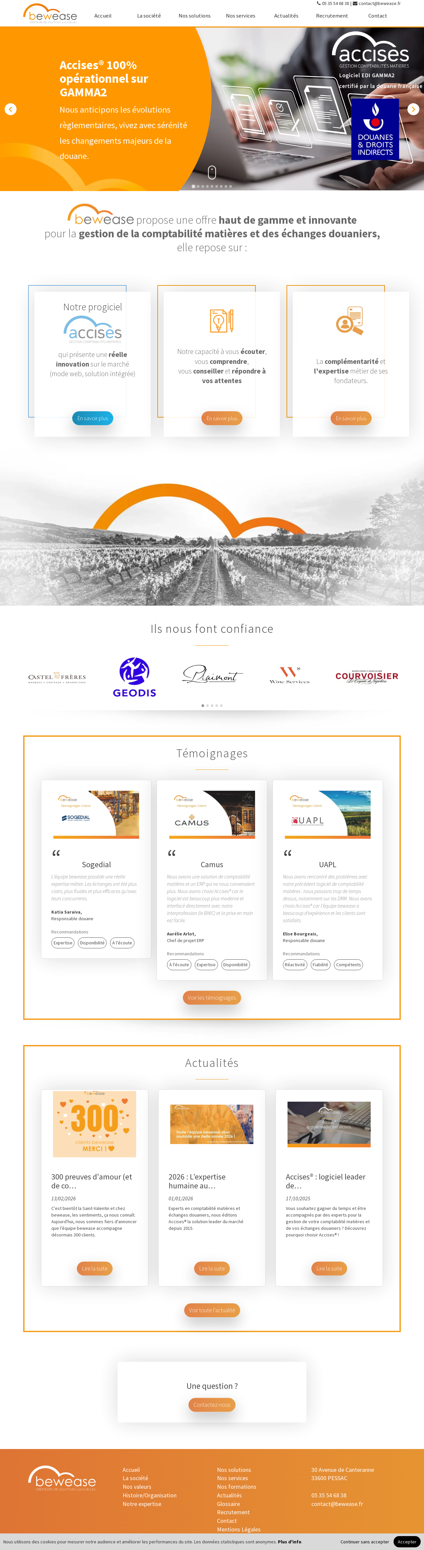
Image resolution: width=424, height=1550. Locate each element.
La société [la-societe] (149, 15)
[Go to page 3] (212, 705)
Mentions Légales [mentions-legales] (239, 1529)
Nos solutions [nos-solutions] (195, 15)
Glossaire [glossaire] (228, 1504)
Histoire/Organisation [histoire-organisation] (150, 1495)
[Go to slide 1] (193, 186)
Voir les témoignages (212, 997)
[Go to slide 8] (226, 186)
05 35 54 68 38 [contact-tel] (335, 3)
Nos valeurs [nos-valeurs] (137, 1486)
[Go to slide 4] (207, 186)
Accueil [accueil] (103, 15)
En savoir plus (92, 418)
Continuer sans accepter (365, 1542)
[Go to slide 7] (221, 186)
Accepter (407, 1542)
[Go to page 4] (216, 705)
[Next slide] (413, 109)
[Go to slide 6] (216, 186)
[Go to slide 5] (212, 186)
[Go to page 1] (202, 705)
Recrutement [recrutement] (332, 15)
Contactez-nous (212, 1415)
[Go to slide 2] (198, 186)
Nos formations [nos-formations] (236, 1486)
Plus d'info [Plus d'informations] (289, 1542)
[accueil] (50, 13)
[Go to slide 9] (230, 186)
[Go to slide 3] (202, 186)
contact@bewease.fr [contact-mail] (380, 3)
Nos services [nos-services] (240, 15)
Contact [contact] (377, 15)
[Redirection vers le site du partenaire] (212, 677)
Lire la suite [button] (95, 1268)
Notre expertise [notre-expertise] (142, 1504)
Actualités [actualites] (286, 15)
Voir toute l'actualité (212, 1310)
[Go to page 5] (221, 705)
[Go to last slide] (11, 109)
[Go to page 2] (207, 705)
